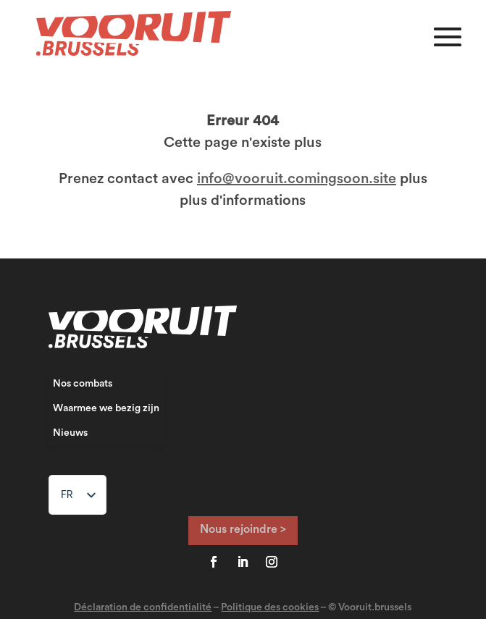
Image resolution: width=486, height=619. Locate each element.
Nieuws (70, 433)
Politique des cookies (270, 607)
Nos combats (82, 384)
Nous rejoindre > (243, 529)
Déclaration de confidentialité (142, 607)
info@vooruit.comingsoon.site (296, 179)
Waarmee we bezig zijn (106, 408)
